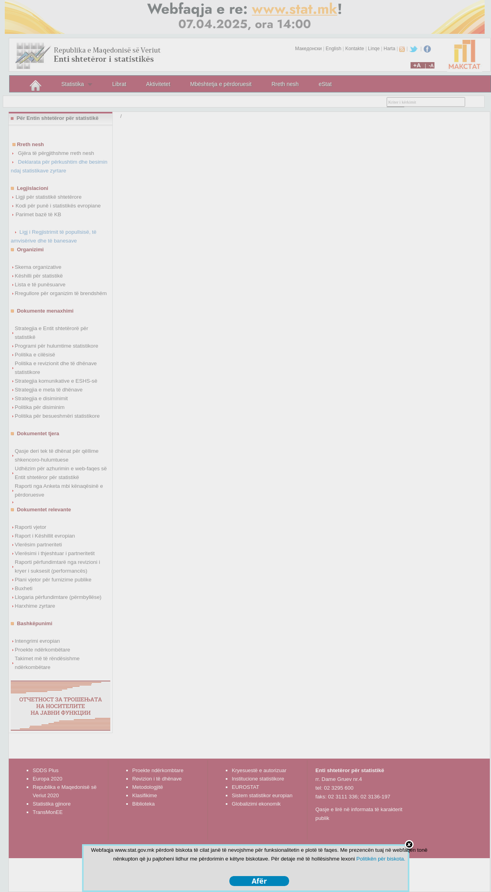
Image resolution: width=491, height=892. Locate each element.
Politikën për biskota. (380, 859)
